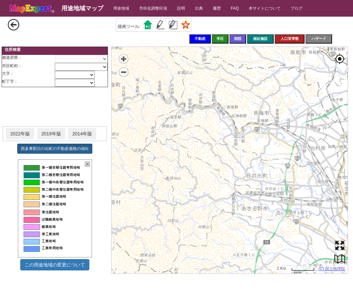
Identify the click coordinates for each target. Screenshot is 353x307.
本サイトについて (265, 8)
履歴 (217, 8)
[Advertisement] (55, 107)
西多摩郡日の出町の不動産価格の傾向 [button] (55, 148)
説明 (181, 8)
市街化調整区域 (153, 8)
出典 (199, 8)
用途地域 (121, 8)
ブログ (297, 8)
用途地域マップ (82, 8)
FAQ (235, 8)
